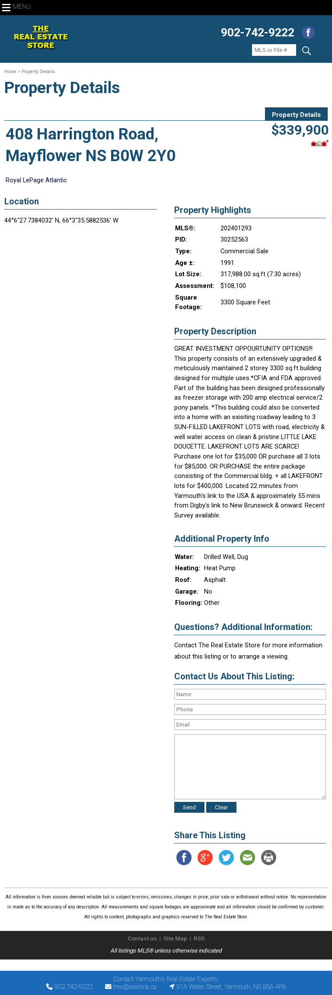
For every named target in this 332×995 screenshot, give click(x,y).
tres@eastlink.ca (134, 987)
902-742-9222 (257, 32)
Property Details (296, 115)
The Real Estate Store (162, 966)
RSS (199, 938)
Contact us (142, 938)
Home (10, 71)
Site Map (175, 938)
